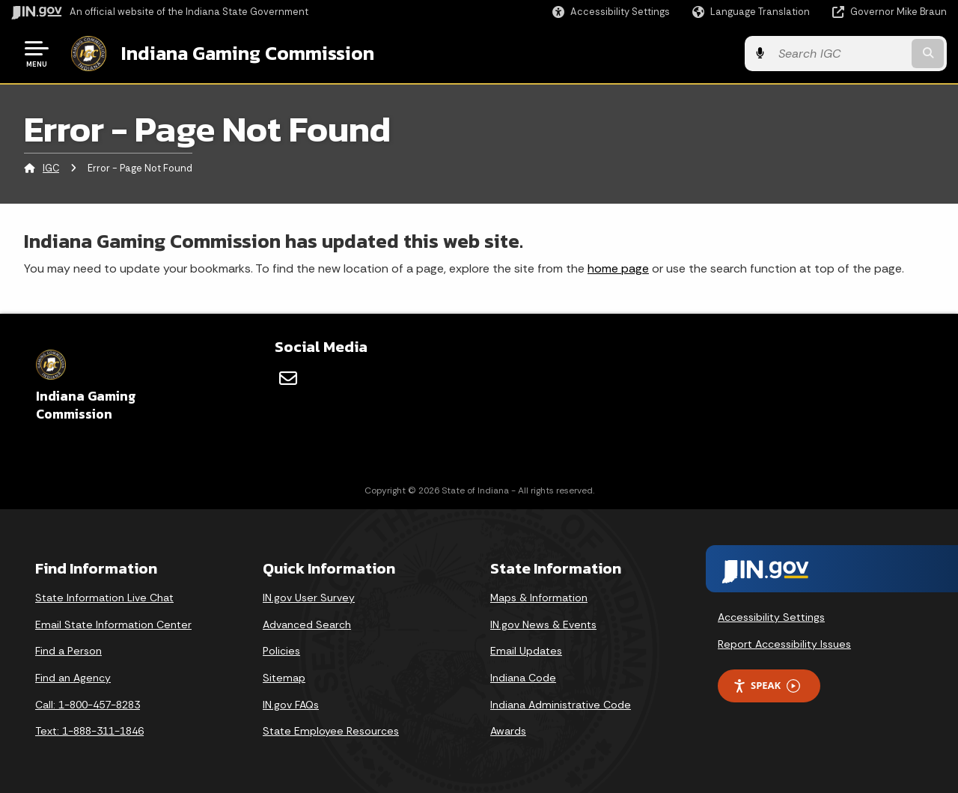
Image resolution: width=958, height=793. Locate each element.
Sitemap (284, 677)
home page (618, 268)
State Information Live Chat (104, 597)
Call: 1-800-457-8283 (87, 704)
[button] (611, 11)
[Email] (288, 378)
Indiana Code (523, 677)
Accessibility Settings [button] (771, 617)
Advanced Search (307, 624)
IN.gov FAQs (291, 704)
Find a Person (68, 650)
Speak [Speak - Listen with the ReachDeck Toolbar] (766, 685)
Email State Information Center (113, 624)
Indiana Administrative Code (560, 704)
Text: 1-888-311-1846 (89, 731)
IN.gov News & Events (543, 624)
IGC (51, 168)
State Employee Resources (331, 731)
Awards (508, 731)
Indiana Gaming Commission (247, 53)
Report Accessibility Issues (784, 644)
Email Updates (526, 650)
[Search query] (839, 53)
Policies (281, 650)
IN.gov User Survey (309, 597)
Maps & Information (539, 597)
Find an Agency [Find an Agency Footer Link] (73, 677)
